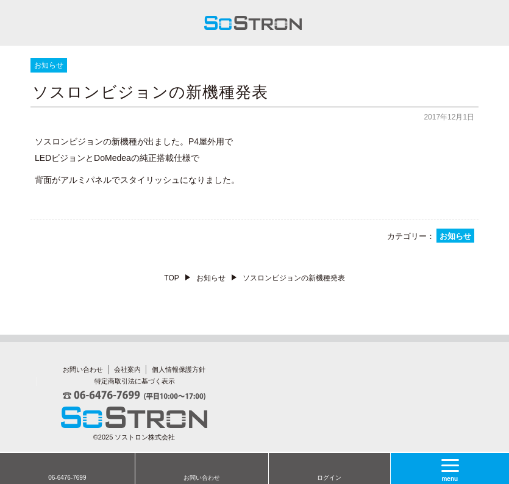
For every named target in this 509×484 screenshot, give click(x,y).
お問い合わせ (201, 477)
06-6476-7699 (67, 477)
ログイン (329, 477)
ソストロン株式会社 (145, 437)
